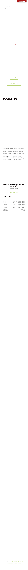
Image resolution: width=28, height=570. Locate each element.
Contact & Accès (14, 84)
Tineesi (11, 561)
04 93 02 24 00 (14, 193)
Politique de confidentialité (14, 563)
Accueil (14, 78)
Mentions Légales (18, 561)
